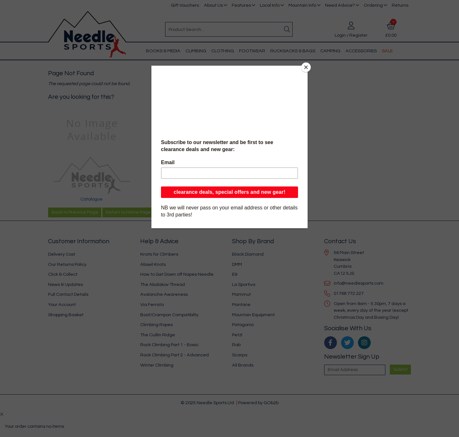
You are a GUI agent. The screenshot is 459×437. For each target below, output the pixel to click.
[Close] (306, 67)
